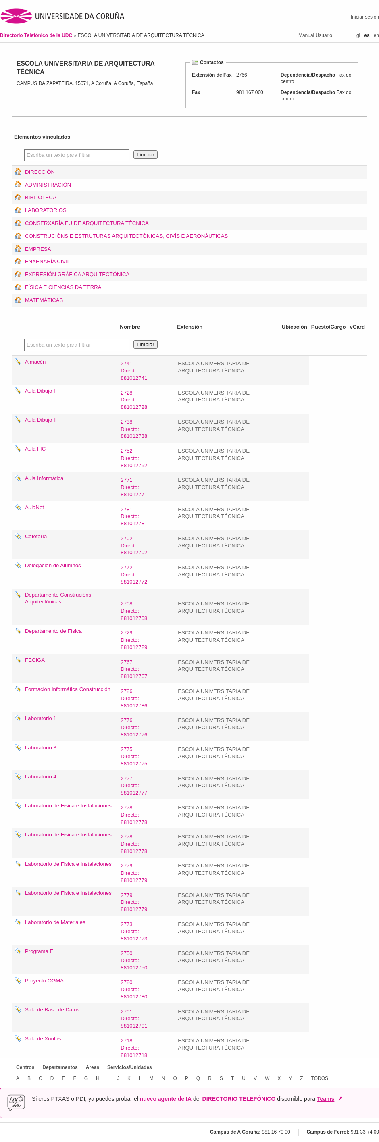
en (376, 35)
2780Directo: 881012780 (134, 989)
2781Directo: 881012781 (134, 516)
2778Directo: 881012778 (134, 815)
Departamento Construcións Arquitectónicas (58, 598)
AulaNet (34, 507)
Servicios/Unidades (129, 1067)
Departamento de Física (53, 631)
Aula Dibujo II (40, 420)
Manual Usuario (315, 35)
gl (358, 35)
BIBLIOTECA (40, 197)
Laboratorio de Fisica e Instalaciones (68, 806)
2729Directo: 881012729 (134, 640)
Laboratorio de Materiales (55, 922)
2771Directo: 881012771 (134, 487)
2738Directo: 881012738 (134, 429)
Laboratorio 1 (40, 718)
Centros (25, 1067)
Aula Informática (44, 478)
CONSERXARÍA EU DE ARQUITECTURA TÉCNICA (87, 223)
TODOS (319, 1078)
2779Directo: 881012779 (134, 873)
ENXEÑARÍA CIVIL (47, 261)
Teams (325, 1099)
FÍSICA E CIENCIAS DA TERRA (63, 287)
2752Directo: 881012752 (134, 458)
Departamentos (59, 1067)
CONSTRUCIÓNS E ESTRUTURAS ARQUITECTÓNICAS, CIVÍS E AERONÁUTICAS (126, 236)
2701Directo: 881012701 (134, 1019)
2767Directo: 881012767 (134, 669)
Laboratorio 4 (40, 777)
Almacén (35, 362)
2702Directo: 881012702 (134, 545)
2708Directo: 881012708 (134, 611)
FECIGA (35, 660)
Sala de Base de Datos (52, 1010)
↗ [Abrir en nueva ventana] (340, 1099)
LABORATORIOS (46, 210)
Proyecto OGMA (44, 981)
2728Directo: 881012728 (134, 400)
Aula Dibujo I (40, 391)
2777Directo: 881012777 (134, 786)
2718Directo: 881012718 (134, 1048)
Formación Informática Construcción (67, 689)
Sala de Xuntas (43, 1039)
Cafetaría (36, 536)
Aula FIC (35, 449)
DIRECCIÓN (40, 172)
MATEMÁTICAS (44, 300)
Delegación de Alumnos (53, 565)
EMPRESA (38, 249)
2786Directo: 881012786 (134, 698)
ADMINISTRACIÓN (48, 185)
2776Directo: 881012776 (134, 727)
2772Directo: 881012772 (134, 574)
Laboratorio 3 (40, 748)
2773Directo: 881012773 (134, 931)
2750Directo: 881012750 (134, 960)
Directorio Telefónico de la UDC (36, 35)
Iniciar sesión (365, 17)
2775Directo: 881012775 (134, 756)
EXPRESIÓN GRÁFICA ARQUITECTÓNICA (77, 274)
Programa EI (40, 951)
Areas (92, 1067)
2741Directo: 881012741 (134, 370)
